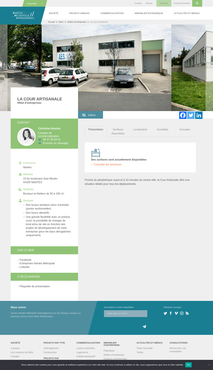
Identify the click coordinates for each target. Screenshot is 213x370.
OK (188, 365)
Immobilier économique (149, 13)
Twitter (139, 352)
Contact (138, 3)
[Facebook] (183, 115)
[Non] (209, 365)
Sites (61, 22)
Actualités (162, 129)
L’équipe (15, 356)
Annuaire (184, 129)
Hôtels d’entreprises (114, 355)
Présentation (95, 129)
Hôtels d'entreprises (76, 22)
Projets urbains (79, 13)
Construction (50, 352)
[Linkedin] (199, 115)
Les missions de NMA (22, 352)
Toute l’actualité (144, 348)
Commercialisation (112, 13)
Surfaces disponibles (118, 131)
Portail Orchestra (182, 3)
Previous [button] (3, 67)
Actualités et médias (187, 13)
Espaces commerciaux (115, 359)
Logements (82, 352)
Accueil (51, 22)
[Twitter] (191, 115)
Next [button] (209, 67)
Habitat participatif (85, 356)
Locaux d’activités (85, 348)
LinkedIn (25, 267)
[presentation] (129, 323)
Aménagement (51, 348)
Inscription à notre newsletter (119, 307)
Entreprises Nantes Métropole (37, 263)
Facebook (25, 259)
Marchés (164, 3)
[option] (106, 67)
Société (53, 13)
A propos (15, 348)
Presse (149, 3)
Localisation (140, 129)
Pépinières (109, 350)
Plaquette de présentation (35, 286)
